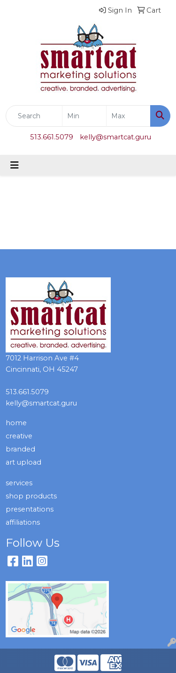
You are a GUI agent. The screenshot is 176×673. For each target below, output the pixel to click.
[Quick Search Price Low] (84, 116)
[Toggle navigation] (14, 165)
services (19, 483)
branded (20, 449)
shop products (31, 496)
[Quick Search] (34, 116)
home (16, 423)
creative (19, 436)
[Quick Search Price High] (128, 116)
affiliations (23, 522)
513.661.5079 (51, 137)
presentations (30, 509)
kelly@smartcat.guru (115, 137)
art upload (23, 462)
